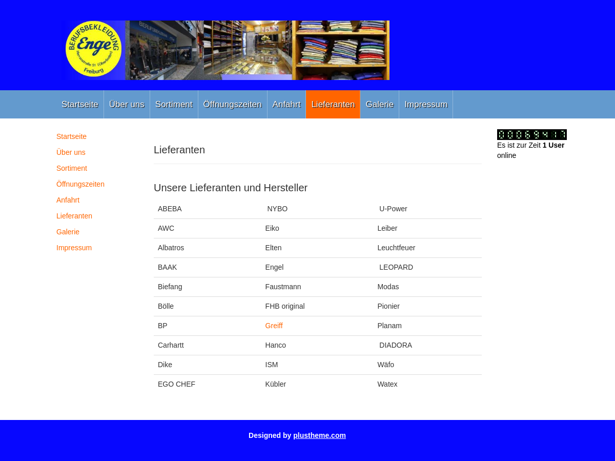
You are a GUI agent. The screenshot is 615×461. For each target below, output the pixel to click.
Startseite (79, 104)
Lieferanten (333, 104)
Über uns (127, 104)
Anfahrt (287, 104)
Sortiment (174, 104)
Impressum (425, 104)
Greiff (274, 326)
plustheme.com (319, 435)
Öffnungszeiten (232, 104)
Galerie (379, 104)
